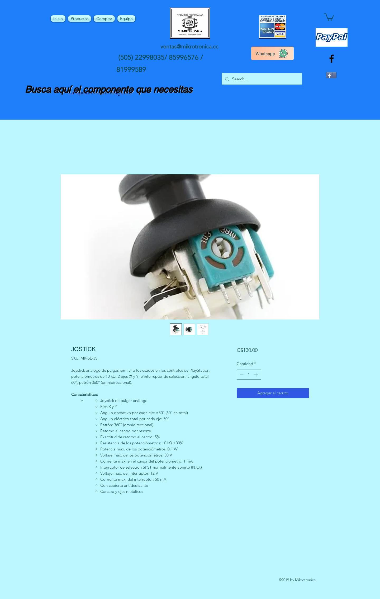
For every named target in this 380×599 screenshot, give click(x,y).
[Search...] (261, 79)
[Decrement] (241, 375)
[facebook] (331, 58)
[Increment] (256, 375)
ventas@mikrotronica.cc (189, 46)
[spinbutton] (248, 375)
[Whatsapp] (272, 53)
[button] (329, 17)
